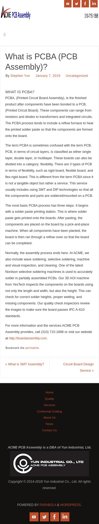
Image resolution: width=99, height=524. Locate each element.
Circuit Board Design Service (78, 367)
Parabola (48, 505)
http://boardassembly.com (28, 338)
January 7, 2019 (48, 76)
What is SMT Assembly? (24, 364)
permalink (32, 347)
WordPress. (71, 505)
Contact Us (49, 430)
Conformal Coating (49, 411)
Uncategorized (77, 76)
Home (49, 392)
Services (49, 405)
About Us (49, 417)
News (49, 423)
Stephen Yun (20, 76)
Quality (49, 398)
